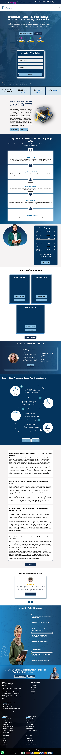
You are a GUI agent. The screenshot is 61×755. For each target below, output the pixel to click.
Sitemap (33, 699)
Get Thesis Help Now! (26, 33)
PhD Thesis (28, 722)
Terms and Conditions (31, 744)
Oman (49, 501)
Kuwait (4, 740)
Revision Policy (29, 740)
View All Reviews (30, 594)
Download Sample (19, 296)
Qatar (3, 738)
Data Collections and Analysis (33, 730)
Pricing (33, 689)
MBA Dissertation (30, 726)
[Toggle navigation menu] (59, 7)
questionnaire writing (21, 555)
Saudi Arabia (38, 501)
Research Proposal (6, 732)
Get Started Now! (20, 676)
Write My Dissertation (7, 726)
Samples (33, 691)
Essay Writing (5, 720)
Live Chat (38, 33)
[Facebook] (11, 711)
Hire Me (30, 365)
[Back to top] (52, 753)
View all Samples (30, 337)
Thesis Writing (29, 728)
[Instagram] (13, 711)
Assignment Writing (7, 718)
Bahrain (43, 501)
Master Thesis (5, 724)
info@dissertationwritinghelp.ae (43, 1)
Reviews (33, 693)
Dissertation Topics (30, 718)
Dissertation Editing (7, 722)
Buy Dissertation (30, 720)
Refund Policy (29, 738)
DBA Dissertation (30, 724)
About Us (33, 685)
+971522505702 (21, 2)
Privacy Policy (29, 742)
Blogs (32, 695)
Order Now (30, 74)
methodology (12, 555)
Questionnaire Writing (7, 730)
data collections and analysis (36, 555)
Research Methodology (7, 728)
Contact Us (33, 687)
